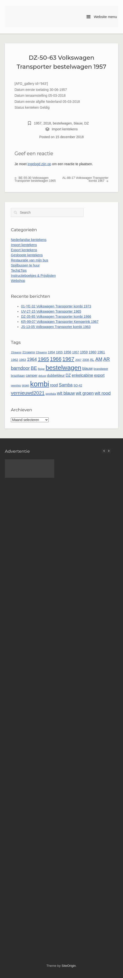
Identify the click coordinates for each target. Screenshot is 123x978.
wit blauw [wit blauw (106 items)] (66, 393)
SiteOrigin (69, 966)
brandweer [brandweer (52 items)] (101, 369)
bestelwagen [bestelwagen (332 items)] (63, 367)
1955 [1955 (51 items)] (59, 352)
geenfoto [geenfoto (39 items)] (16, 385)
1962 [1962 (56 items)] (14, 360)
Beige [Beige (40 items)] (41, 368)
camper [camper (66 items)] (32, 375)
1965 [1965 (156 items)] (43, 359)
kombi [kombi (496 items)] (39, 384)
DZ (86, 123)
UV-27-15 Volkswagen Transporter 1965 (51, 311)
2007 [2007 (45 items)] (78, 359)
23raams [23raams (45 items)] (41, 352)
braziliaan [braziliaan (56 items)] (18, 375)
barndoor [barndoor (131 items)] (20, 368)
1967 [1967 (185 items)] (68, 359)
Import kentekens (65, 129)
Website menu (101, 17)
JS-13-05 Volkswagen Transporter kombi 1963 (56, 327)
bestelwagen (62, 123)
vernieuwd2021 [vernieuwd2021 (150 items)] (28, 393)
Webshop (18, 281)
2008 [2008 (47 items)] (85, 360)
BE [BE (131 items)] (34, 368)
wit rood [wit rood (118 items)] (103, 393)
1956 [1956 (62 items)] (67, 352)
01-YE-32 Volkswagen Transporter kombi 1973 (56, 306)
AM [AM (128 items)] (98, 359)
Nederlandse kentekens (28, 240)
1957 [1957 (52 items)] (75, 352)
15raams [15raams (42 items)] (16, 352)
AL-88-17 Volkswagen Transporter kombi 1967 (85, 179)
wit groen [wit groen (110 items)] (85, 393)
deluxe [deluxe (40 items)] (42, 375)
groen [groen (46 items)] (25, 385)
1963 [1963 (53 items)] (22, 360)
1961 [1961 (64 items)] (101, 352)
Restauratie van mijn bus (29, 260)
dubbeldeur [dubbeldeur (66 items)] (56, 375)
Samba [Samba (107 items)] (66, 385)
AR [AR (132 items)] (106, 359)
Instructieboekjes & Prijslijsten (33, 276)
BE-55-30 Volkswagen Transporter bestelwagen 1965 (35, 179)
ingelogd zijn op (39, 164)
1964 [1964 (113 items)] (32, 359)
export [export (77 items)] (99, 375)
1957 (37, 123)
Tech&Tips (19, 270)
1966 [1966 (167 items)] (55, 359)
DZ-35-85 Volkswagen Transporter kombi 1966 (56, 316)
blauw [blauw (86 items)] (87, 368)
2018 (47, 123)
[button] (109, 451)
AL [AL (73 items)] (92, 359)
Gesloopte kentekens (27, 255)
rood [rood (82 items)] (54, 385)
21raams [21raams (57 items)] (28, 352)
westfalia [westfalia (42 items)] (51, 393)
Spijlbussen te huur (25, 265)
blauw (78, 123)
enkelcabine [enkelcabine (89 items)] (82, 375)
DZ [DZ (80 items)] (68, 375)
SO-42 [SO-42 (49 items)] (78, 385)
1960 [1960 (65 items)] (92, 352)
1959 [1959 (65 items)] (84, 352)
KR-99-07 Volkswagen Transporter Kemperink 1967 (60, 322)
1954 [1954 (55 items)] (51, 352)
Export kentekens (24, 250)
